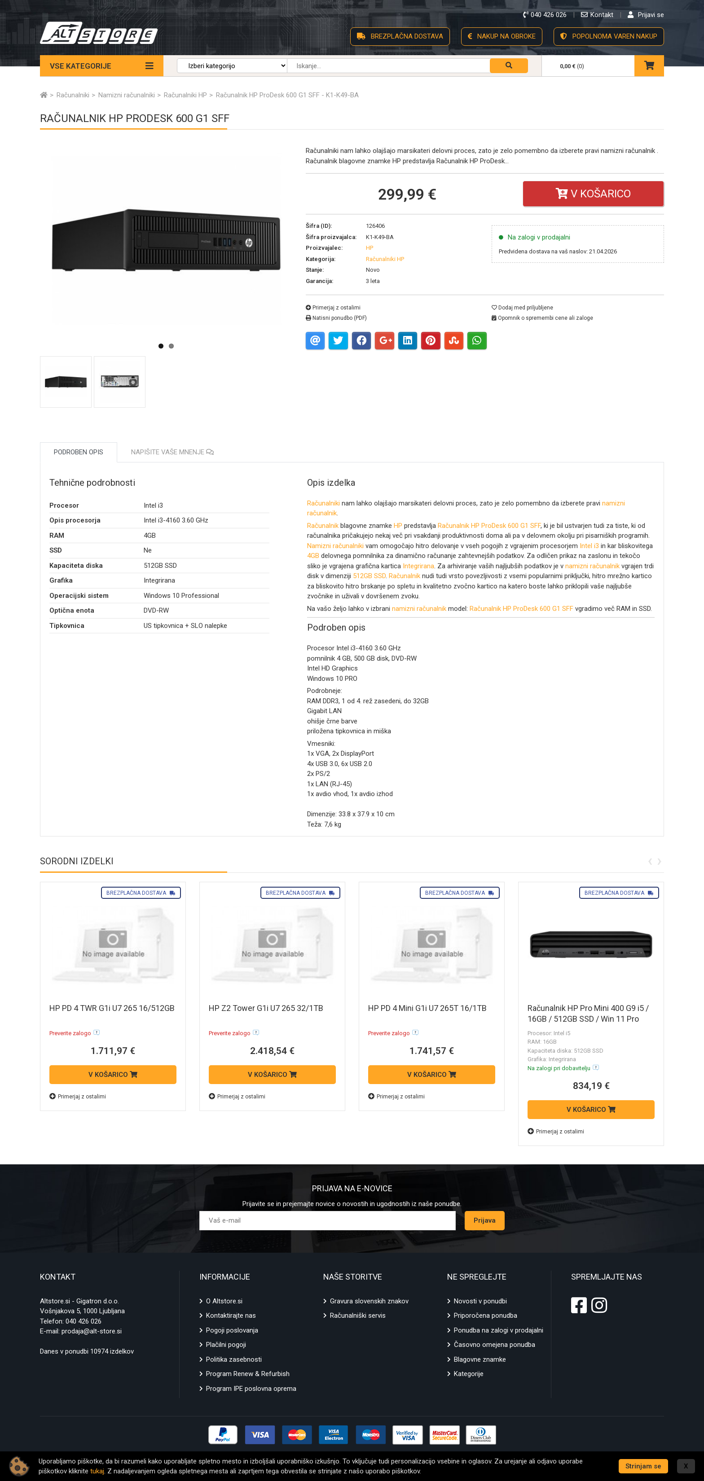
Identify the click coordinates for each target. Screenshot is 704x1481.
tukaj (97, 1471)
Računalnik (323, 526)
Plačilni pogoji (226, 1345)
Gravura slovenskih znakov (369, 1301)
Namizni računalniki (335, 546)
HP (398, 526)
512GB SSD (369, 576)
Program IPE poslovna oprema (251, 1389)
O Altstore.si (224, 1301)
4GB (313, 556)
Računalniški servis (358, 1315)
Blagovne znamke (480, 1359)
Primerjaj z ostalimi (333, 308)
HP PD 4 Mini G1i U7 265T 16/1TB (427, 1008)
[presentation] (649, 860)
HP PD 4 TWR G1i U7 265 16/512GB (112, 1008)
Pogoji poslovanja (232, 1330)
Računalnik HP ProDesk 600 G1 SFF (489, 526)
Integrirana (418, 566)
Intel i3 (589, 546)
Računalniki (323, 503)
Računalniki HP (385, 259)
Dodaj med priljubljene (522, 308)
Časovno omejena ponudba (494, 1345)
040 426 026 (83, 1321)
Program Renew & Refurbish (248, 1374)
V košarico (593, 193)
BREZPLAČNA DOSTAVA (400, 36)
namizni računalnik (592, 566)
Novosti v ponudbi (480, 1301)
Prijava (485, 1220)
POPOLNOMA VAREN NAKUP (608, 36)
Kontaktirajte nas (231, 1315)
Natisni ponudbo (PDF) (336, 318)
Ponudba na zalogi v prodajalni (498, 1330)
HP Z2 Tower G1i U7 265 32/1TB (266, 1008)
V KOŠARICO (112, 1075)
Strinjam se (643, 1466)
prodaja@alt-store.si (92, 1331)
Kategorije (469, 1374)
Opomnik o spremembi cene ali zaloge (542, 318)
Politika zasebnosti (234, 1359)
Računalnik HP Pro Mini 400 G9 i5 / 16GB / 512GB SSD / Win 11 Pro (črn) (588, 1018)
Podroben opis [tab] (78, 452)
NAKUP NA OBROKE (502, 36)
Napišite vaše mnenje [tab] (172, 452)
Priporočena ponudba (485, 1315)
